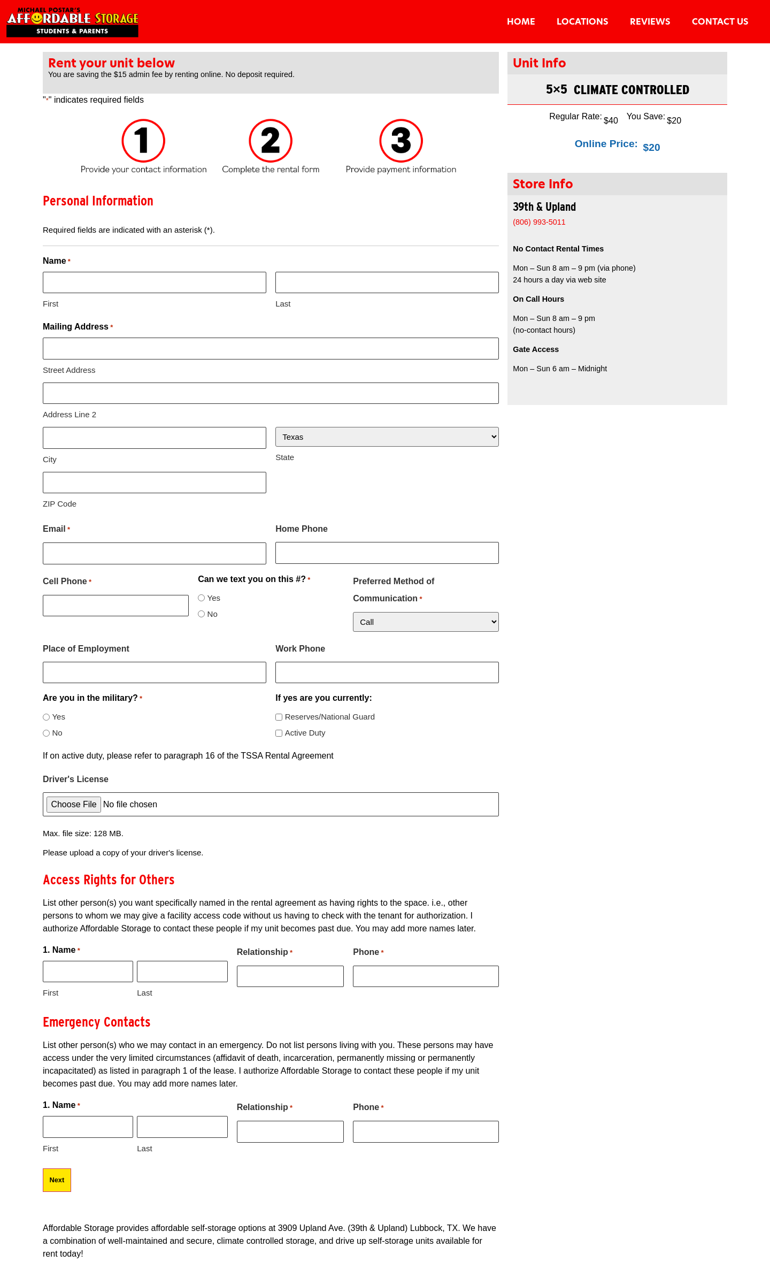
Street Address (69, 369)
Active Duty (305, 732)
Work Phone (300, 648)
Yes (213, 597)
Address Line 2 (69, 414)
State (284, 457)
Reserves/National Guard (330, 716)
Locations (583, 22)
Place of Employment (86, 648)
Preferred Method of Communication (393, 592)
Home (521, 22)
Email (56, 529)
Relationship (264, 952)
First (50, 303)
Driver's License (76, 779)
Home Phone (301, 528)
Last (282, 303)
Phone (368, 952)
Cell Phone (67, 582)
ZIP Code (59, 503)
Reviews (650, 22)
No (212, 613)
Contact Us (720, 22)
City (50, 459)
